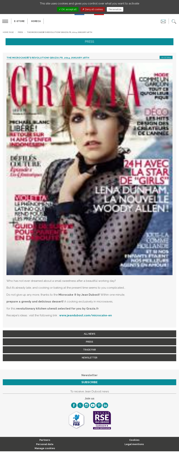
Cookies (134, 440)
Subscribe (89, 382)
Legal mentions (134, 444)
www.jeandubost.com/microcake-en (85, 315)
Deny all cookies (92, 9)
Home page (8, 32)
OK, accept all (68, 9)
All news (89, 334)
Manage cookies (45, 448)
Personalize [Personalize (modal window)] (115, 9)
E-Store (19, 21)
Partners (44, 440)
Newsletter (89, 357)
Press (20, 32)
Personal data (44, 444)
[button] (174, 21)
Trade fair (89, 349)
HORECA (36, 21)
